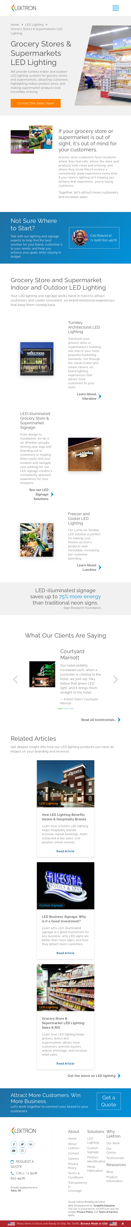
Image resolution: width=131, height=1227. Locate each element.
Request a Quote (22, 1164)
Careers (73, 1158)
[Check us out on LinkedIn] (31, 1144)
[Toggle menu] (115, 8)
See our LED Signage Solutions (39, 494)
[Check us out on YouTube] (14, 1150)
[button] (15, 679)
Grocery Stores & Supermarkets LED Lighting (37, 31)
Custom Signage (93, 1150)
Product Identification (94, 1159)
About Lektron (73, 1146)
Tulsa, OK (16, 1190)
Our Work (113, 1143)
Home (15, 24)
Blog (109, 1171)
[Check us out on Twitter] (22, 1144)
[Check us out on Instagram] (22, 1150)
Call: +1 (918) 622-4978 (24, 1175)
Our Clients (111, 1150)
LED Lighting (34, 24)
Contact (73, 1153)
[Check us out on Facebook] (14, 1144)
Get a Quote (108, 1101)
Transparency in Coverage (75, 1186)
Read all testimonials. (98, 720)
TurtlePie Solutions (104, 1205)
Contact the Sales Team (35, 103)
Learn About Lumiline (87, 567)
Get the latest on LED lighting (92, 1076)
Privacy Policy (73, 1166)
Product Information (113, 1179)
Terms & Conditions (75, 1175)
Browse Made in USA (94, 1223)
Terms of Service (108, 1212)
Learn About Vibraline (87, 396)
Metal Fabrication (94, 1168)
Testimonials (113, 1158)
